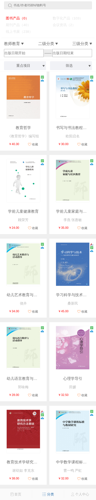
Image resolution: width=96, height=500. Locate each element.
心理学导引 (72, 379)
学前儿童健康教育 (23, 211)
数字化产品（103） (66, 18)
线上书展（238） (17, 31)
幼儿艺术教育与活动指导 (28, 295)
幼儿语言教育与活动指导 (28, 379)
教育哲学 (23, 128)
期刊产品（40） (16, 25)
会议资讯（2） (62, 25)
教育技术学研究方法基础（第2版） (36, 462)
